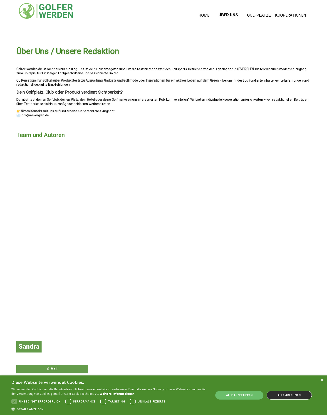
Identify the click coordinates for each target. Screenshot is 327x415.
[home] (45, 11)
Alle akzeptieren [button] (239, 395)
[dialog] (163, 395)
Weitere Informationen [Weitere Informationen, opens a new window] (117, 394)
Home (203, 15)
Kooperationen (290, 15)
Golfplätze (259, 15)
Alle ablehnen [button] (289, 395)
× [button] (322, 380)
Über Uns (228, 15)
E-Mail (52, 369)
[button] (109, 409)
